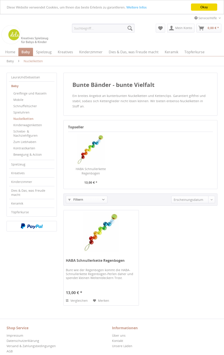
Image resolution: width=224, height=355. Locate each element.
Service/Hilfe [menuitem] (206, 18)
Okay (204, 7)
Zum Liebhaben (24, 142)
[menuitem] (103, 28)
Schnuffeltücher (25, 106)
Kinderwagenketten (27, 125)
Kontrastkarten (24, 148)
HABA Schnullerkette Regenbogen (91, 171)
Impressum (15, 335)
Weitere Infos (136, 7)
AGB (10, 351)
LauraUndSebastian (25, 77)
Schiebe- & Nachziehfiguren (25, 133)
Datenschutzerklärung (23, 341)
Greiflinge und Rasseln (30, 93)
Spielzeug (18, 164)
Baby (15, 86)
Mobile (18, 100)
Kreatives (18, 173)
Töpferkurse (20, 212)
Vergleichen (77, 300)
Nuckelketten (23, 119)
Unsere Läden (122, 346)
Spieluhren (21, 112)
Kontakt (117, 341)
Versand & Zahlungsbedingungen (31, 346)
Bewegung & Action (27, 154)
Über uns (119, 335)
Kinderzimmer (21, 182)
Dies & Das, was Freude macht (28, 192)
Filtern (75, 199)
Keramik (17, 203)
